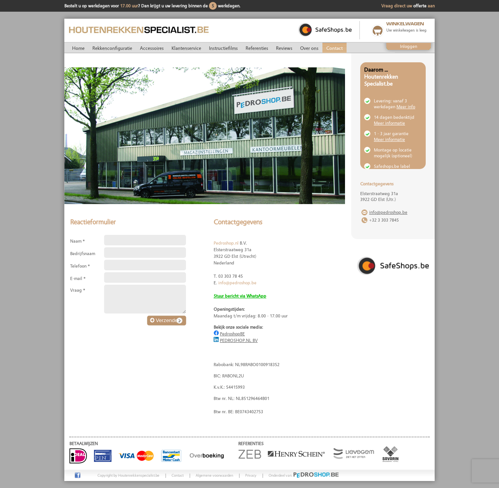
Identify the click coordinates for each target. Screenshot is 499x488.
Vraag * (77, 290)
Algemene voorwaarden (214, 475)
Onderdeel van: (304, 475)
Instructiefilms (223, 48)
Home (78, 48)
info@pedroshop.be (237, 282)
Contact (334, 48)
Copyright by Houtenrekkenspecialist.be (128, 475)
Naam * (77, 241)
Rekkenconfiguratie (112, 48)
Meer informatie (389, 123)
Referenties (257, 48)
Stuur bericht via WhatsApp (240, 296)
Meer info (405, 106)
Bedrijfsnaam (82, 253)
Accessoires (152, 48)
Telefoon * (80, 266)
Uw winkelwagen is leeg (406, 30)
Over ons (309, 48)
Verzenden (165, 320)
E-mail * (78, 278)
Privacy (251, 475)
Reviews (284, 48)
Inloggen (408, 46)
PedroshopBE (232, 333)
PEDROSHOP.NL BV (239, 340)
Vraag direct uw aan (408, 6)
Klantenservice (186, 48)
